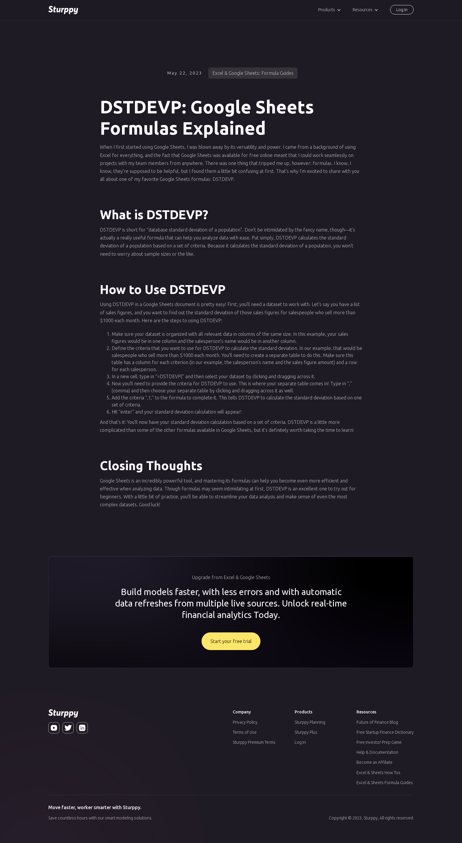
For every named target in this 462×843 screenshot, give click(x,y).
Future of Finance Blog (377, 722)
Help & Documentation (377, 752)
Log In (300, 742)
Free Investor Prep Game (379, 742)
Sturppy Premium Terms (254, 742)
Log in (401, 9)
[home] (63, 10)
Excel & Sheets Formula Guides (385, 782)
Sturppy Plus (306, 732)
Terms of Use (245, 732)
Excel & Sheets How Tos (378, 772)
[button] (329, 10)
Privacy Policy (245, 722)
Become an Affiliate (374, 762)
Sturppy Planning (310, 722)
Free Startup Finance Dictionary (385, 732)
